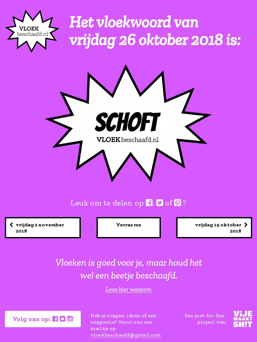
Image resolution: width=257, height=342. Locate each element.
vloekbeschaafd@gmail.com (125, 335)
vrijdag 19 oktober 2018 (221, 228)
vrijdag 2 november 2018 (36, 228)
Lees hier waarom (128, 289)
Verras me (128, 225)
